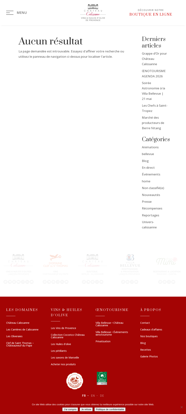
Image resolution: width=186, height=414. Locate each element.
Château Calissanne (17, 323)
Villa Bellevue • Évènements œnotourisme (112, 333)
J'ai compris (70, 409)
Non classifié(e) (153, 188)
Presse (147, 201)
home (146, 181)
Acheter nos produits (63, 364)
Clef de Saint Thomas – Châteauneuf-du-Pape (20, 344)
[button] (18, 268)
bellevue (148, 154)
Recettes (145, 349)
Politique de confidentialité (110, 409)
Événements (151, 174)
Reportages (150, 215)
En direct (148, 167)
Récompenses (152, 208)
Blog (145, 161)
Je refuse (86, 409)
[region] (93, 269)
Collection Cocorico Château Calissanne (68, 336)
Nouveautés (151, 195)
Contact (145, 323)
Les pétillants (59, 351)
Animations (150, 147)
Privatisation (103, 341)
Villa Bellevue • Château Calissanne (109, 324)
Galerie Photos (149, 356)
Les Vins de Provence (63, 328)
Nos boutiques (149, 336)
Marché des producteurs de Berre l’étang (153, 122)
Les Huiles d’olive (61, 344)
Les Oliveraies (14, 336)
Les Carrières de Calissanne (22, 329)
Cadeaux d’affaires (151, 329)
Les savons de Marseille (65, 357)
